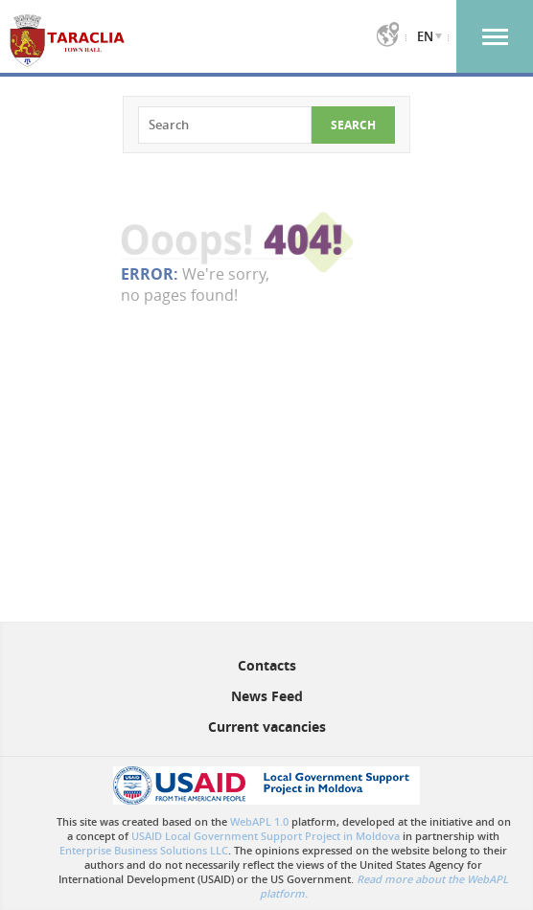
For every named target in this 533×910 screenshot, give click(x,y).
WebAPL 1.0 (259, 821)
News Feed (267, 696)
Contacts (267, 665)
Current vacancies (267, 726)
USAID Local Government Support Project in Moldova (265, 836)
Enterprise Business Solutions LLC (143, 850)
